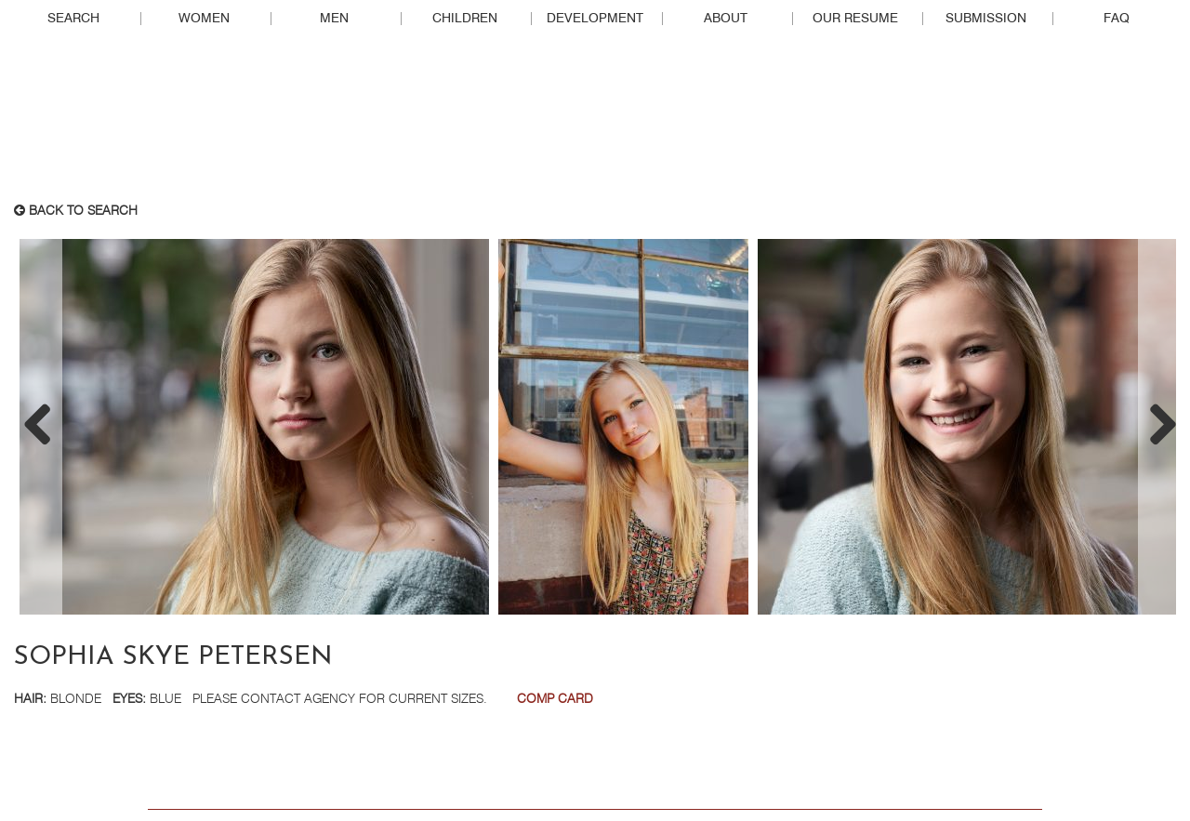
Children (464, 18)
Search (73, 18)
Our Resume (855, 18)
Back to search (76, 211)
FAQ (1117, 18)
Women (204, 18)
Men (334, 18)
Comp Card (555, 699)
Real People (595, 122)
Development (595, 18)
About (725, 18)
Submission (985, 18)
